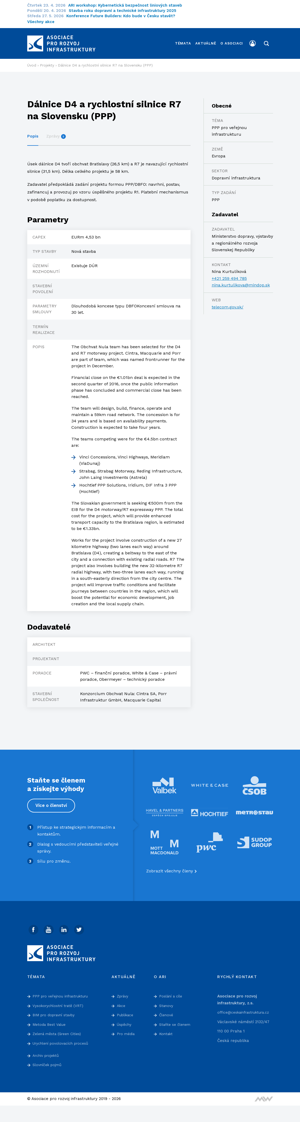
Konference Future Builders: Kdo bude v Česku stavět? (124, 16)
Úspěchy (125, 1020)
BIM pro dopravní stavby (57, 1011)
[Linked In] (65, 925)
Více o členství (52, 801)
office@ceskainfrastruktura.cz (246, 1008)
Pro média (127, 1030)
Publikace (126, 1011)
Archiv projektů (47, 1051)
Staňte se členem (176, 1020)
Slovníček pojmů (48, 1061)
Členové (167, 1011)
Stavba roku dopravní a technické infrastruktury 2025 (126, 10)
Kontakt (166, 1030)
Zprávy (56, 132)
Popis (32, 132)
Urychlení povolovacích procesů (64, 1039)
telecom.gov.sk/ (227, 302)
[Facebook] (34, 925)
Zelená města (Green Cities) (59, 1030)
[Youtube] (49, 925)
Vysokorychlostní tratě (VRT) (61, 1002)
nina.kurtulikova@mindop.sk (241, 280)
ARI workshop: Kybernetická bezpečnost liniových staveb (128, 5)
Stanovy (166, 1002)
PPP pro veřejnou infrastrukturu (63, 992)
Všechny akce (40, 21)
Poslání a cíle (172, 992)
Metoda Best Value (51, 1020)
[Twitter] (81, 925)
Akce (121, 1002)
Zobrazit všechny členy (169, 866)
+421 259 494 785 (229, 274)
